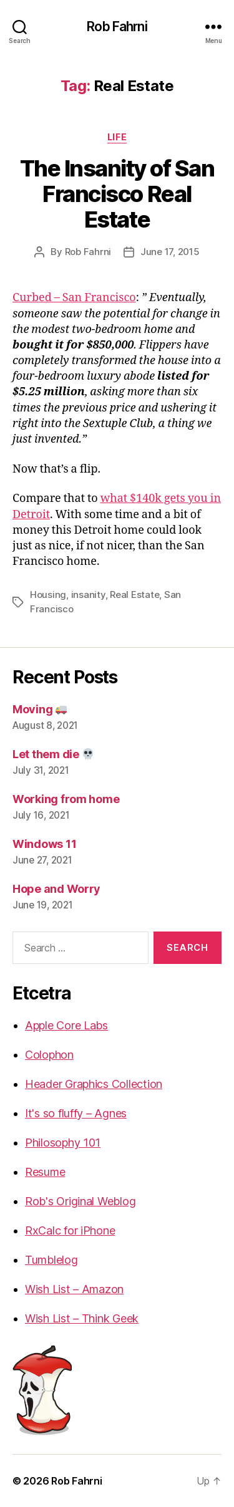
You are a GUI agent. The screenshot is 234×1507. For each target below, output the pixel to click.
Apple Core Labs (66, 1025)
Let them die (53, 754)
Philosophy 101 (62, 1142)
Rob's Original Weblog (80, 1201)
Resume (45, 1171)
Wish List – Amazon (74, 1289)
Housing (48, 594)
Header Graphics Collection (93, 1084)
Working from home (65, 799)
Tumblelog (51, 1259)
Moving (39, 709)
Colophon (49, 1054)
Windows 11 (44, 843)
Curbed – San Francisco (74, 298)
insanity (88, 594)
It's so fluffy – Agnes (76, 1113)
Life (117, 137)
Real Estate (134, 594)
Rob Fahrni (117, 26)
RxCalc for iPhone (70, 1230)
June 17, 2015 (170, 252)
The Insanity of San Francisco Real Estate (117, 194)
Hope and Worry (56, 888)
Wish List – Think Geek (82, 1318)
